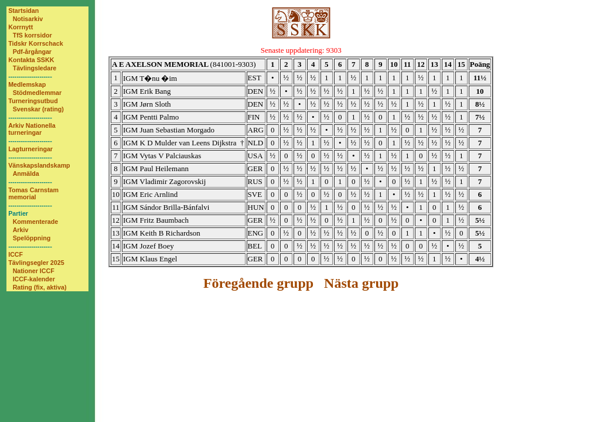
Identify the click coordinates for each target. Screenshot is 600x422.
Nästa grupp (361, 283)
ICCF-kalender (34, 279)
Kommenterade (36, 221)
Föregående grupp (258, 283)
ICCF (15, 254)
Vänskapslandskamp (39, 165)
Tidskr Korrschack (35, 43)
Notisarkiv (28, 18)
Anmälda (26, 173)
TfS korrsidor (32, 35)
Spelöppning (32, 237)
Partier (18, 213)
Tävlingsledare (35, 68)
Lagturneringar (30, 148)
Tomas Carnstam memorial (33, 193)
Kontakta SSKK (31, 59)
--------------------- (30, 76)
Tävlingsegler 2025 (36, 262)
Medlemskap (27, 84)
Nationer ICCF (33, 270)
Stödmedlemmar (37, 92)
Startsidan (23, 10)
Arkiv (21, 229)
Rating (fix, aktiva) (40, 287)
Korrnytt (20, 26)
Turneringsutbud (32, 100)
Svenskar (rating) (38, 109)
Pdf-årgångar (32, 51)
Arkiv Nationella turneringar (32, 129)
